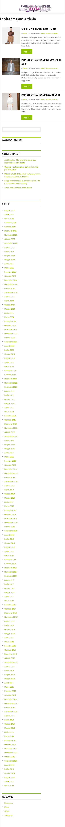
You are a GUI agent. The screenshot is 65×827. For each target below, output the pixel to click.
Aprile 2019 (9, 502)
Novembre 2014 (10, 703)
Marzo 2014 (9, 736)
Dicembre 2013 (10, 749)
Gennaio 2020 (10, 465)
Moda (6, 807)
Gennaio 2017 (10, 609)
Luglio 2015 (9, 670)
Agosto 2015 (9, 666)
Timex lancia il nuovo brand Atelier (18, 188)
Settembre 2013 (10, 761)
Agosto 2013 (9, 765)
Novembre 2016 (10, 617)
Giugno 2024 (9, 305)
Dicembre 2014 (10, 699)
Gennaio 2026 (10, 227)
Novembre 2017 (10, 572)
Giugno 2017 (9, 588)
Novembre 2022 (10, 383)
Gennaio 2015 (10, 695)
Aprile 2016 (9, 638)
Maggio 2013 (9, 777)
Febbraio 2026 (10, 223)
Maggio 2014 (9, 728)
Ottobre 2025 (9, 239)
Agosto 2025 (9, 247)
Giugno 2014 (9, 724)
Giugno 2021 (9, 399)
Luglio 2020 (9, 440)
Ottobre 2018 (9, 527)
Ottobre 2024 (9, 288)
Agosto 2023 (9, 346)
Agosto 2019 (9, 486)
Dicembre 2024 (10, 280)
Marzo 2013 (9, 786)
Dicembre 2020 (10, 424)
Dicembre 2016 (10, 613)
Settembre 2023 (10, 342)
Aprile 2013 (9, 781)
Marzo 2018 (9, 555)
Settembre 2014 (10, 712)
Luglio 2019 (9, 490)
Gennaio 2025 (10, 276)
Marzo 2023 (9, 366)
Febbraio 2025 (10, 272)
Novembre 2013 (10, 753)
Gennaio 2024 (10, 325)
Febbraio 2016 (10, 646)
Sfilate (43, 33)
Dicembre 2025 (10, 231)
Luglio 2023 (9, 350)
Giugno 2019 (9, 494)
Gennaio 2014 (10, 744)
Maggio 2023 (9, 358)
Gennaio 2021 (10, 420)
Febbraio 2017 (10, 605)
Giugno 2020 (9, 444)
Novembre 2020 (10, 428)
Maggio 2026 (9, 210)
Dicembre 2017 (10, 568)
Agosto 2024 (9, 297)
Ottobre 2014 (9, 707)
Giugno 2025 (9, 255)
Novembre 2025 (10, 235)
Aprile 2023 (9, 362)
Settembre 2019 (10, 481)
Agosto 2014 (9, 716)
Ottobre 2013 (9, 757)
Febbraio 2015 (10, 691)
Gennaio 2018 (10, 564)
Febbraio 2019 (10, 510)
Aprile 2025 (9, 264)
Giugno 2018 (9, 543)
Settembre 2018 (10, 531)
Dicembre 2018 (10, 518)
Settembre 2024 (10, 292)
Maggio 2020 (9, 449)
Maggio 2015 (9, 679)
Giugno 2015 (9, 675)
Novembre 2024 (10, 284)
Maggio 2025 (9, 260)
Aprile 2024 (9, 313)
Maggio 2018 (9, 547)
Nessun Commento (52, 33)
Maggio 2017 (9, 592)
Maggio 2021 (9, 403)
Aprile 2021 (9, 408)
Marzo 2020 (9, 457)
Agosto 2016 (9, 621)
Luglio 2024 (9, 301)
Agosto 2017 (9, 580)
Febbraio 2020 (10, 461)
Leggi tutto (27, 52)
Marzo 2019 (9, 506)
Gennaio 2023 (10, 375)
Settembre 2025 (10, 243)
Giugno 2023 (9, 354)
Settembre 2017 (10, 576)
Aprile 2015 (9, 683)
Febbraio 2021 (10, 416)
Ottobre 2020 (9, 432)
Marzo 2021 (9, 412)
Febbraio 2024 (10, 321)
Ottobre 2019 (9, 477)
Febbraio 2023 (10, 371)
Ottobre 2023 (9, 338)
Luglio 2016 (9, 625)
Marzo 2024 (9, 317)
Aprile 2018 (9, 551)
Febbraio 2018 (10, 560)
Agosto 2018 (9, 535)
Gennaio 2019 (10, 514)
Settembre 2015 (10, 662)
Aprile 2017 (9, 597)
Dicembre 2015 (10, 654)
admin (25, 33)
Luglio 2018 (9, 539)
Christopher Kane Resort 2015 (38, 29)
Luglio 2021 (9, 395)
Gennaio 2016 (10, 650)
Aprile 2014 (9, 732)
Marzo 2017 (9, 601)
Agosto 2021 (9, 391)
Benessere (8, 803)
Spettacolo (8, 815)
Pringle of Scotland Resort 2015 (40, 94)
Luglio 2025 (9, 251)
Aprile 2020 (9, 453)
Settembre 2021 (10, 387)
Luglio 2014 (9, 720)
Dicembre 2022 (10, 379)
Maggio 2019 (9, 498)
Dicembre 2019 (10, 469)
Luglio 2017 (9, 584)
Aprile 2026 (9, 214)
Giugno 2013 (9, 773)
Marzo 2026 (9, 219)
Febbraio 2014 (10, 740)
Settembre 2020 (10, 436)
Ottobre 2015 (9, 658)
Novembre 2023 (10, 334)
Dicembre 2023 (10, 329)
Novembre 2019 (10, 473)
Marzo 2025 (9, 268)
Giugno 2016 (9, 629)
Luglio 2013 (9, 769)
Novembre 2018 (10, 523)
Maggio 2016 (9, 633)
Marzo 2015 (9, 687)
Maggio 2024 (9, 309)
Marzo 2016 (9, 642)
